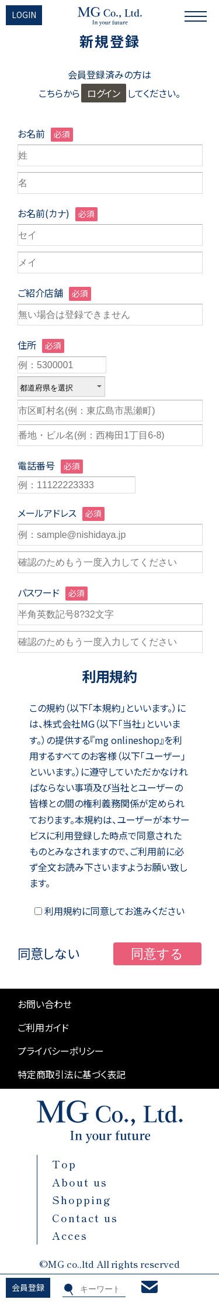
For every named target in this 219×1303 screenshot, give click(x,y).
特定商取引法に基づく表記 (72, 1074)
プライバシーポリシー (61, 1051)
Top (64, 1163)
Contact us (85, 1217)
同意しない (48, 953)
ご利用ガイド (43, 1027)
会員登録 (28, 1287)
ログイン (104, 93)
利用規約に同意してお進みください (109, 911)
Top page (212, 1236)
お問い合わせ (45, 1004)
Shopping (82, 1199)
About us (79, 1181)
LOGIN (24, 14)
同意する (157, 954)
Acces (70, 1235)
